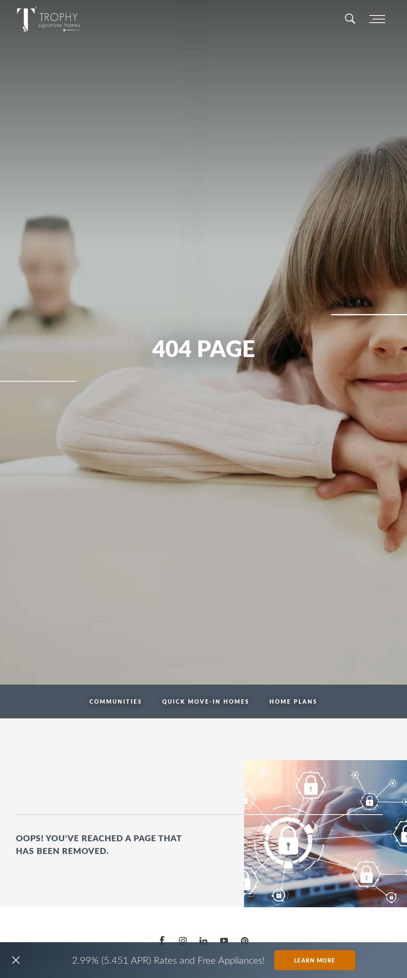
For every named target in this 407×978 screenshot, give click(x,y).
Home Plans (293, 701)
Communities (115, 701)
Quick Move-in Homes (206, 701)
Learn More (314, 960)
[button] (16, 960)
